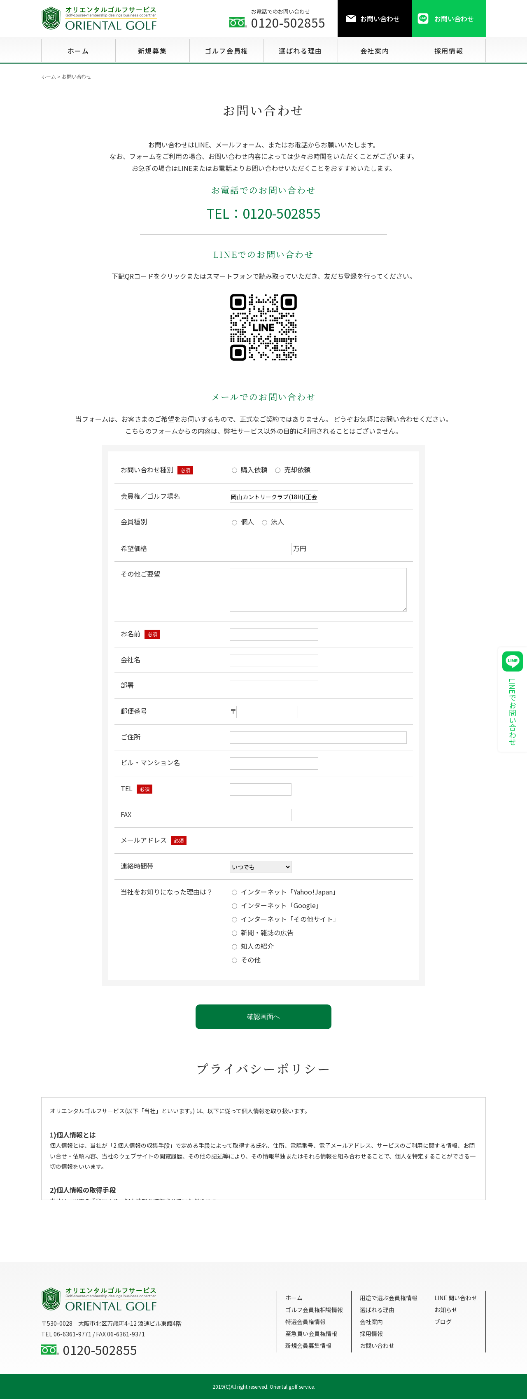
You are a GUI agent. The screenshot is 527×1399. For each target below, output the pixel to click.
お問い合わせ (377, 1345)
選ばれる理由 (377, 1310)
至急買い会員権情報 (311, 1333)
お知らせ (445, 1310)
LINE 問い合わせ (455, 1298)
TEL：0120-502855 (264, 212)
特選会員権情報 (305, 1321)
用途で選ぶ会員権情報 (388, 1298)
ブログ (443, 1321)
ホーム (294, 1298)
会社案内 (371, 1321)
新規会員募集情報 (308, 1345)
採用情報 (371, 1333)
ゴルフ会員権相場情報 (314, 1310)
